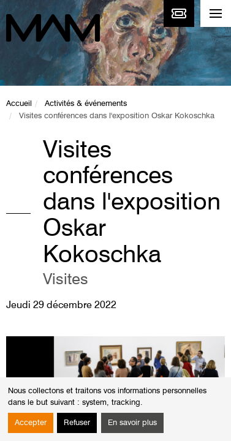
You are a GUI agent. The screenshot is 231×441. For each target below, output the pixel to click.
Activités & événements (86, 104)
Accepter (31, 423)
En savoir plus (132, 423)
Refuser (77, 423)
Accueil (19, 104)
